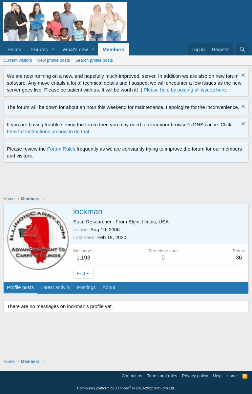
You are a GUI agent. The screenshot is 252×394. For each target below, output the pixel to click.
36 (239, 258)
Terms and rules (162, 375)
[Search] (242, 49)
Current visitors (17, 60)
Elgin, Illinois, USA (148, 221)
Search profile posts (94, 60)
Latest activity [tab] (56, 287)
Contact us (132, 375)
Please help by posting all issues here (185, 90)
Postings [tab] (86, 287)
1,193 (83, 258)
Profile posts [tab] (20, 287)
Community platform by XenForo (126, 388)
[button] (53, 49)
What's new (75, 49)
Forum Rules (61, 149)
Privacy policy (195, 375)
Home (14, 49)
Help (217, 375)
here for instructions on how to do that (48, 131)
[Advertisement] (122, 181)
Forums (39, 49)
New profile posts (53, 60)
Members (113, 49)
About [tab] (108, 287)
